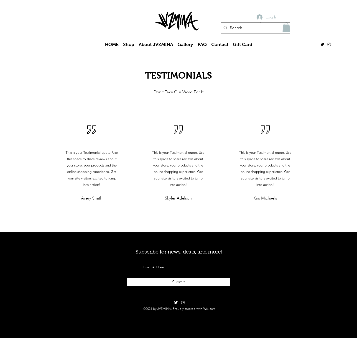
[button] (286, 27)
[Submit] (178, 282)
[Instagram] (329, 44)
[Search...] (255, 28)
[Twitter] (322, 44)
